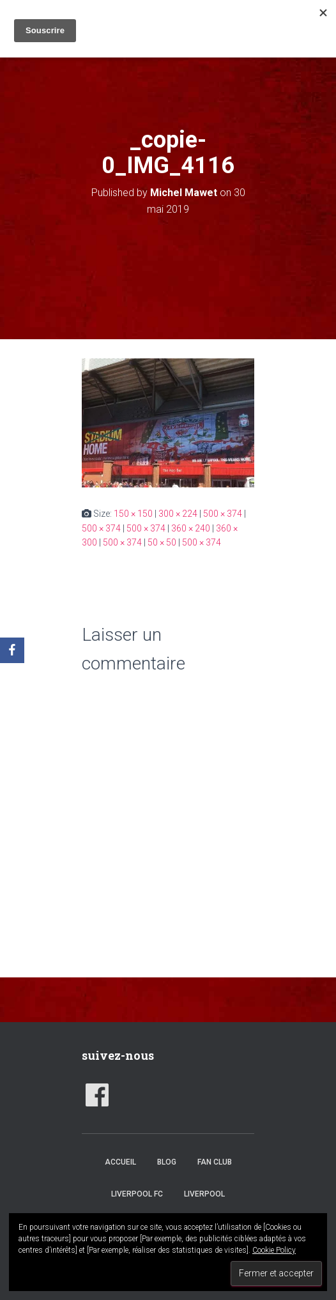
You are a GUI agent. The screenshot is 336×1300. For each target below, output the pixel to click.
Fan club (214, 1162)
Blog (166, 1162)
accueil (120, 1162)
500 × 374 (222, 514)
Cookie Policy (274, 1250)
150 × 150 (133, 514)
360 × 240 (190, 528)
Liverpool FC (137, 1193)
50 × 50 (162, 542)
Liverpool (204, 1193)
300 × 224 (177, 514)
